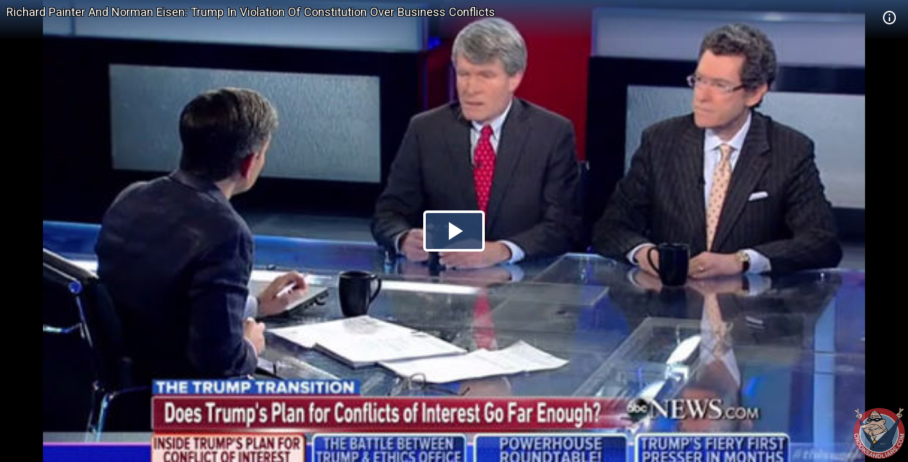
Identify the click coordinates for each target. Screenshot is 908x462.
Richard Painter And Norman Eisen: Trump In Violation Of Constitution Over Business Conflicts (250, 12)
